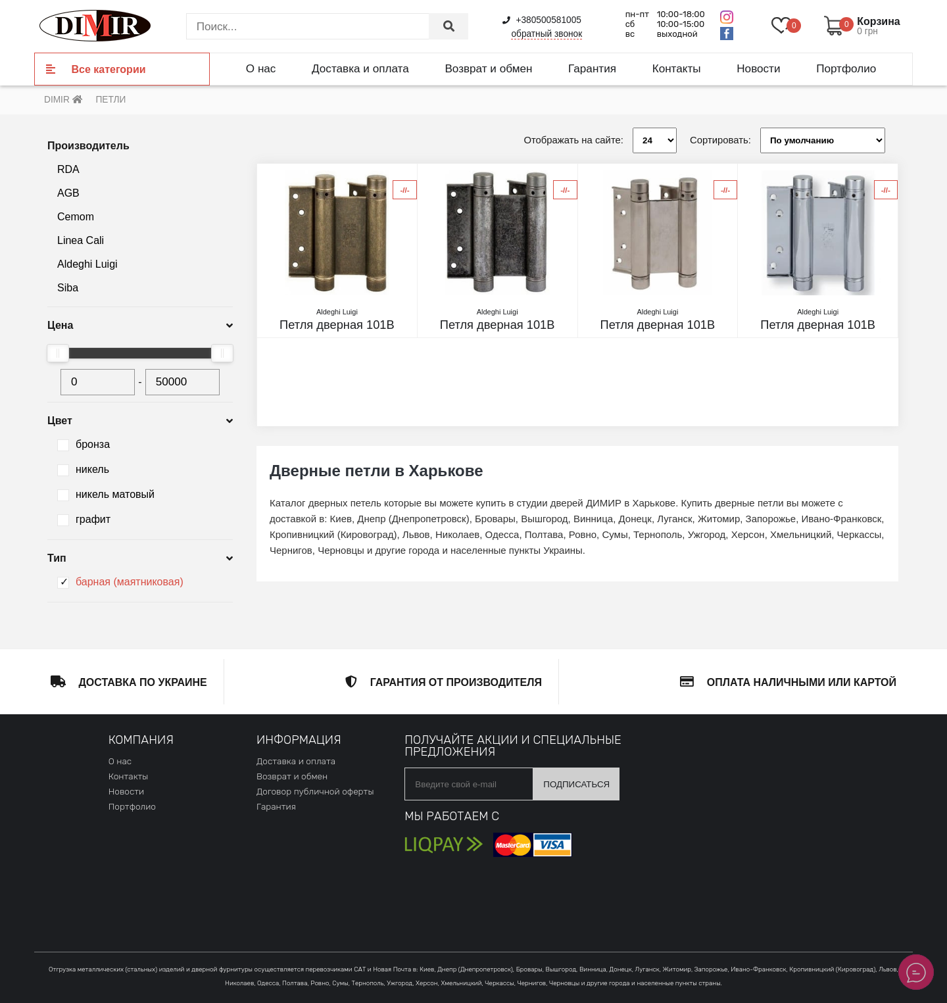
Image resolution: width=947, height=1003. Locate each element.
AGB (68, 193)
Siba (67, 287)
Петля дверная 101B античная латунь (337, 325)
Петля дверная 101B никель (817, 325)
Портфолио (846, 68)
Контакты (676, 68)
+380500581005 (541, 20)
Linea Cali (80, 240)
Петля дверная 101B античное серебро (497, 325)
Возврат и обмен (488, 68)
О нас (261, 68)
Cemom (75, 216)
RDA (68, 169)
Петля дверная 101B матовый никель (658, 325)
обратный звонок (546, 34)
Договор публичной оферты (315, 791)
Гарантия (592, 68)
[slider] (58, 353)
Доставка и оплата (360, 68)
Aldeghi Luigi (87, 264)
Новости (758, 68)
